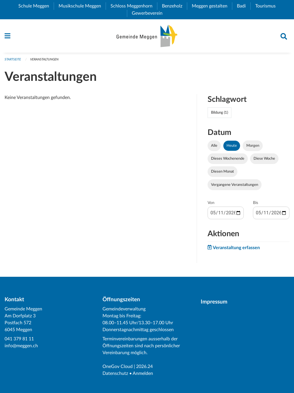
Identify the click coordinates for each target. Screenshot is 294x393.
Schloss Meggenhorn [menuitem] (134, 6)
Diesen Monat (222, 171)
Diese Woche (264, 158)
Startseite (13, 59)
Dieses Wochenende (227, 158)
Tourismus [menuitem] (267, 6)
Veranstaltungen (44, 59)
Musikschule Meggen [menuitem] (82, 6)
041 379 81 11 (19, 339)
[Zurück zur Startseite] (147, 36)
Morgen (252, 145)
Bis (255, 203)
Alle (214, 145)
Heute (232, 145)
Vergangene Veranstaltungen (234, 184)
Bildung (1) (219, 112)
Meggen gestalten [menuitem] (212, 6)
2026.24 (144, 366)
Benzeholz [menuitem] (174, 6)
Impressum (214, 302)
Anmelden (143, 373)
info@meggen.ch (21, 346)
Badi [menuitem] (243, 6)
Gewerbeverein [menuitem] (149, 13)
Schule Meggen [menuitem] (36, 6)
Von (211, 203)
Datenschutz (115, 373)
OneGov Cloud (117, 366)
